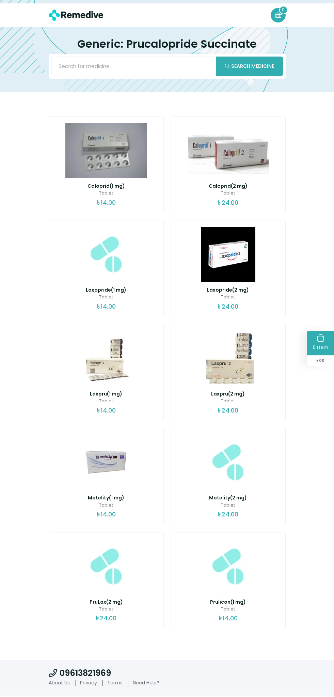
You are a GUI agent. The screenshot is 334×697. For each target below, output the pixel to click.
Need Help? (146, 683)
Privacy (88, 683)
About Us (59, 683)
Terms (115, 683)
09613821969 (80, 674)
